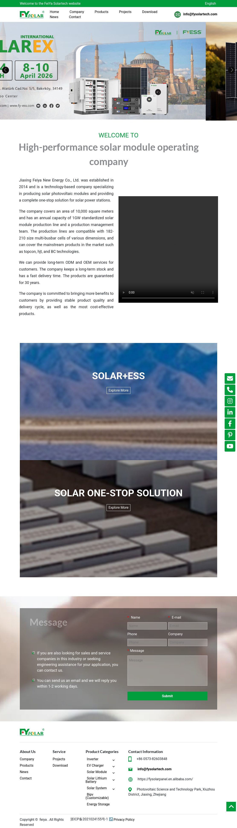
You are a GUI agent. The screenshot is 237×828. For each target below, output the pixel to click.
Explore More (118, 390)
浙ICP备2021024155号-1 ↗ (91, 819)
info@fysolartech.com (200, 14)
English (210, 3)
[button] (5, 70)
